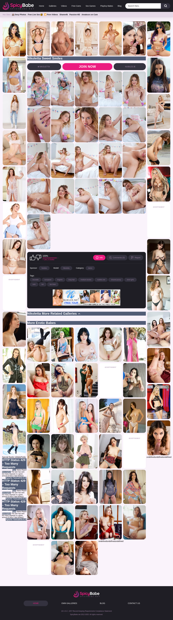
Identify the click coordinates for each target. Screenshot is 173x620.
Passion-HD (74, 14)
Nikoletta (66, 268)
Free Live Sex (35, 14)
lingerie (60, 280)
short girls (130, 280)
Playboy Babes (106, 6)
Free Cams (76, 6)
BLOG (102, 603)
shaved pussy (116, 280)
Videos (64, 6)
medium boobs (86, 280)
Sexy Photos (19, 14)
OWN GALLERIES (69, 603)
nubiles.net (101, 280)
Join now (87, 66)
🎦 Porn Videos (51, 14)
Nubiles (44, 268)
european (47, 280)
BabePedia (21, 457)
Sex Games (91, 6)
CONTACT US (134, 603)
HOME (36, 603)
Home (41, 6)
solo (34, 284)
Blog (120, 6)
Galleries (52, 6)
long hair (72, 280)
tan (42, 284)
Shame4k (63, 14)
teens (90, 268)
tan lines (53, 284)
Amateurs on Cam (90, 14)
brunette (36, 280)
